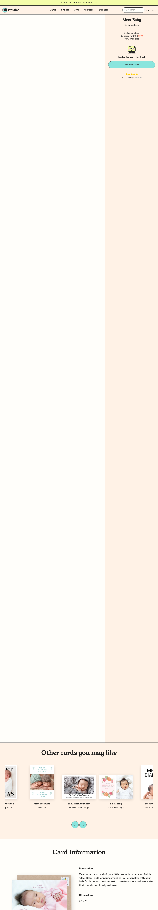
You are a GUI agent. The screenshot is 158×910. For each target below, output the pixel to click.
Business (103, 10)
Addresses (89, 10)
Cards (53, 10)
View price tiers (131, 39)
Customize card (131, 65)
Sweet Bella (133, 25)
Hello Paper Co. (23, 808)
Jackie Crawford (97, 808)
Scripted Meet (97, 804)
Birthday (64, 10)
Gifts (76, 10)
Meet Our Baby (23, 804)
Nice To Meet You (135, 804)
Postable (60, 808)
